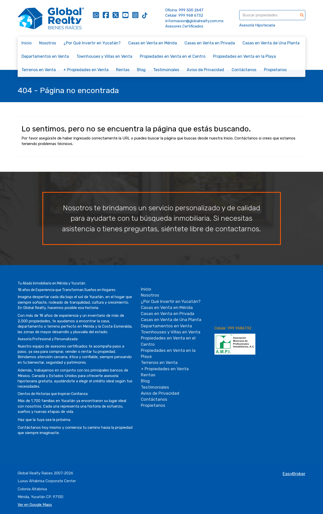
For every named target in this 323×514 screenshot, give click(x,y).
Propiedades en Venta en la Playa (244, 56)
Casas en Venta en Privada (209, 43)
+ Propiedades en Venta (86, 69)
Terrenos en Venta (38, 69)
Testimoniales (166, 69)
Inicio (26, 43)
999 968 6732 (190, 15)
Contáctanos (244, 69)
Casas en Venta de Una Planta (271, 43)
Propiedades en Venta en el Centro (172, 56)
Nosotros (47, 43)
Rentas (122, 69)
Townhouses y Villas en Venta (104, 56)
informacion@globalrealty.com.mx (194, 21)
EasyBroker (294, 473)
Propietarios (275, 69)
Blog (141, 69)
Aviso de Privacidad (205, 69)
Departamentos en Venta (45, 56)
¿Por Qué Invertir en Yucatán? (92, 43)
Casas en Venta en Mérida (152, 43)
